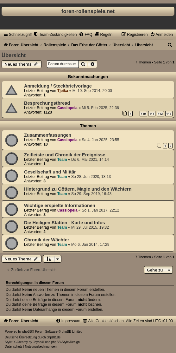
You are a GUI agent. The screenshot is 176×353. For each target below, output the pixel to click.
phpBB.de (53, 337)
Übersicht (14, 55)
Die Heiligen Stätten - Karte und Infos (64, 222)
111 (151, 114)
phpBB (27, 331)
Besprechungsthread (47, 103)
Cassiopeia (67, 108)
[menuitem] (55, 34)
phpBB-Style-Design (65, 342)
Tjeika (62, 90)
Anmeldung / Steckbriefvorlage (58, 85)
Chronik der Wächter (46, 239)
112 (160, 114)
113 (169, 114)
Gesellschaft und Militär (50, 171)
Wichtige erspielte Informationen (59, 205)
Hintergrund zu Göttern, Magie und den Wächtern (78, 189)
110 (143, 114)
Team (62, 159)
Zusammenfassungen (47, 135)
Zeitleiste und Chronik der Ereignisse (64, 154)
